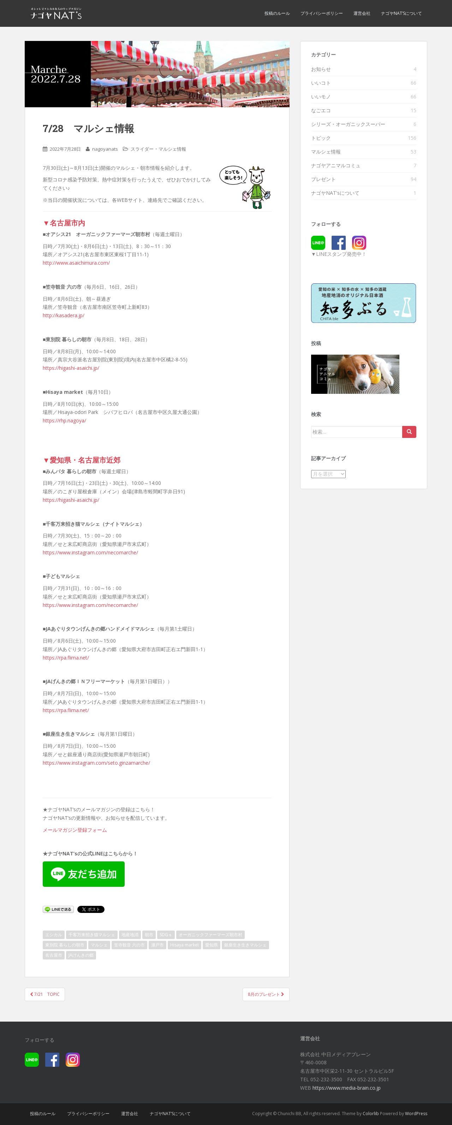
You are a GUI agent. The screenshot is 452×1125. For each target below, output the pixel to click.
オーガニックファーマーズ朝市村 (210, 935)
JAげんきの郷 (81, 955)
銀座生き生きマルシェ (245, 945)
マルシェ (99, 945)
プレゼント (323, 179)
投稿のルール (277, 13)
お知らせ (321, 69)
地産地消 (129, 935)
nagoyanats (105, 149)
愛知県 (211, 945)
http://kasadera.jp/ (63, 315)
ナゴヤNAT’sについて (401, 13)
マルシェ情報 (172, 149)
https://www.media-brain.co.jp (347, 1087)
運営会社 (361, 13)
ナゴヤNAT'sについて (335, 192)
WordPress (416, 1114)
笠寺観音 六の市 (129, 945)
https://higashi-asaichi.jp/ (71, 368)
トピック (321, 137)
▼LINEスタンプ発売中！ (339, 254)
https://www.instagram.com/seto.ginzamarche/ (96, 762)
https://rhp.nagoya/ (64, 420)
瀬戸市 (157, 945)
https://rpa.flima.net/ (66, 657)
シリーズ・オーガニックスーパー (348, 124)
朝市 (149, 935)
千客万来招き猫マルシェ (92, 935)
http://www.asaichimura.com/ (76, 262)
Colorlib (371, 1114)
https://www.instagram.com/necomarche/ (90, 552)
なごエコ (321, 110)
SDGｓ (166, 935)
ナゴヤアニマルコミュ (336, 165)
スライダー (142, 149)
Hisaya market (184, 945)
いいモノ (321, 96)
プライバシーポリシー (322, 13)
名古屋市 (53, 955)
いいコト (321, 82)
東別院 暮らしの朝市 (64, 945)
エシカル (53, 935)
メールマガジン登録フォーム (75, 829)
